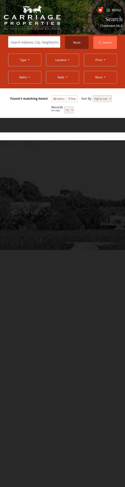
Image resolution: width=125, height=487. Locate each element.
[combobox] (34, 42)
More (99, 77)
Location (61, 60)
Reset (76, 42)
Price (99, 60)
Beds (61, 77)
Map (72, 98)
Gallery (59, 98)
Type (23, 60)
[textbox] (35, 42)
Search (105, 42)
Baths (23, 77)
